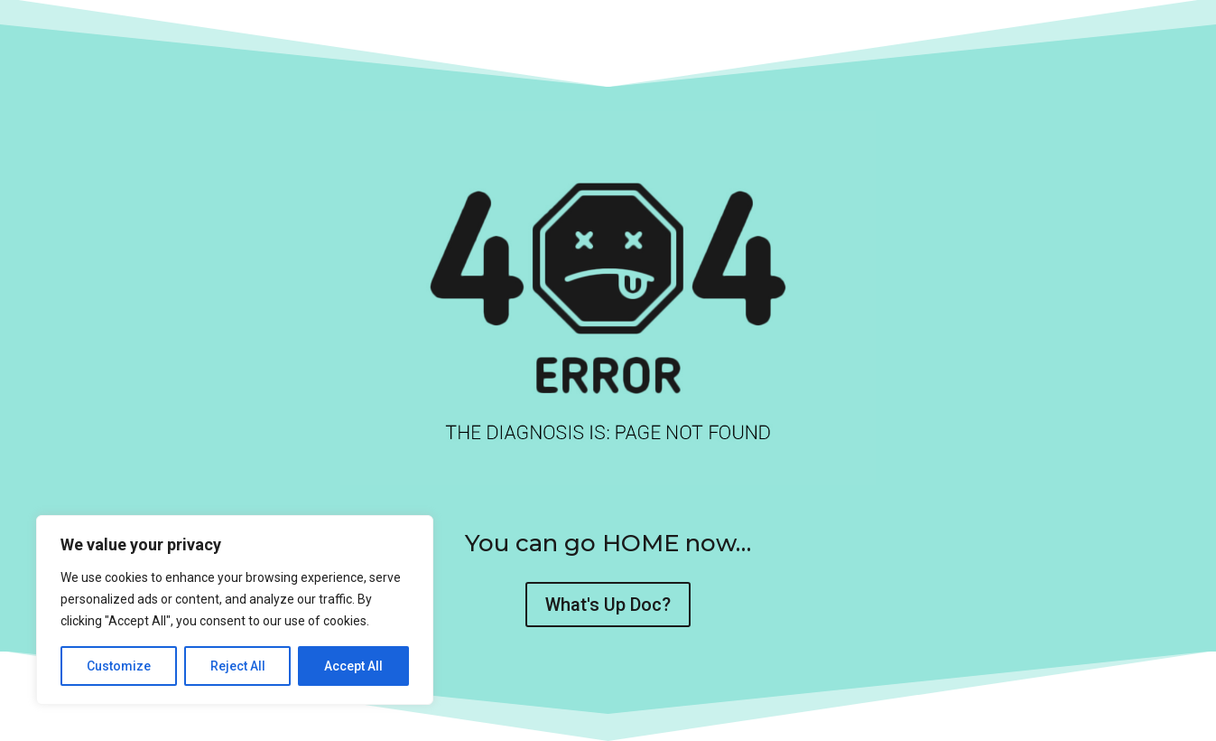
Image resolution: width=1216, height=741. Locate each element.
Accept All (353, 666)
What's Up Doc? (608, 604)
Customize (119, 666)
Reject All (237, 666)
